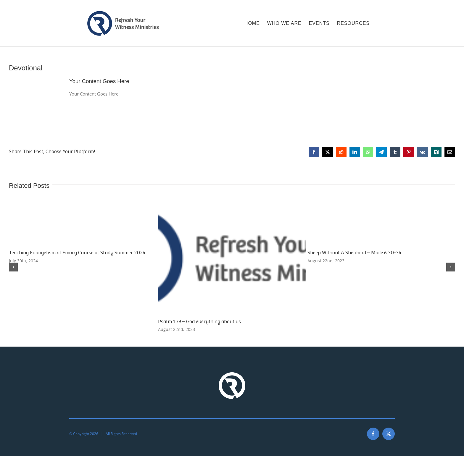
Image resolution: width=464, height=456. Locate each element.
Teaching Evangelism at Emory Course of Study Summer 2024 (77, 253)
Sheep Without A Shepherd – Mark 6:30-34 (354, 253)
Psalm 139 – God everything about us (199, 321)
